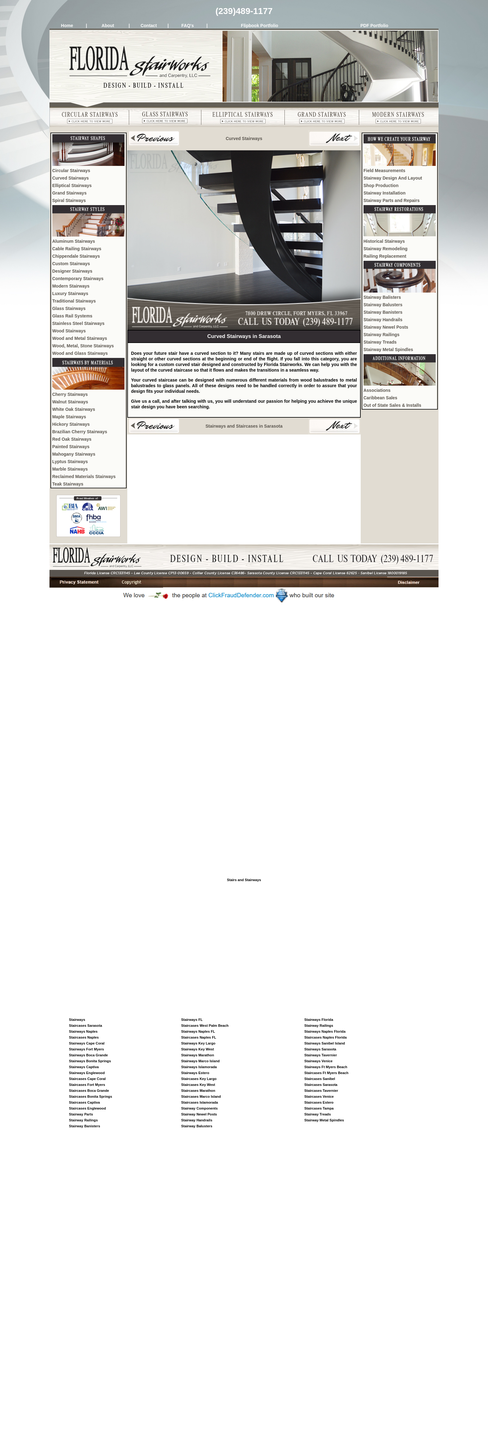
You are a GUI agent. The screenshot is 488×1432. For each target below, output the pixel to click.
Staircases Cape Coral (87, 1079)
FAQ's (187, 25)
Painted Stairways (71, 446)
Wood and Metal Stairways (79, 338)
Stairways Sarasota (320, 1049)
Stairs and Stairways (244, 880)
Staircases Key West (198, 1085)
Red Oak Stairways (72, 439)
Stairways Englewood (87, 1073)
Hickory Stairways (71, 424)
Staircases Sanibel (319, 1079)
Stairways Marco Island (200, 1061)
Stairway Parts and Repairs (392, 200)
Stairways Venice (318, 1061)
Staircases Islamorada (199, 1102)
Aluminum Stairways (73, 241)
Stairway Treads (380, 342)
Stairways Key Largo (198, 1043)
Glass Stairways (69, 308)
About (107, 25)
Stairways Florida (318, 1019)
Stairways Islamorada (199, 1067)
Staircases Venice (319, 1096)
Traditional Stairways (74, 300)
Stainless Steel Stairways (78, 323)
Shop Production (381, 185)
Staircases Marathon (198, 1090)
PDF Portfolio (374, 25)
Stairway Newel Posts (386, 327)
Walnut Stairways (70, 401)
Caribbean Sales (380, 397)
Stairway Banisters (383, 312)
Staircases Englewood (87, 1108)
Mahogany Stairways (74, 454)
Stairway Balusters (383, 304)
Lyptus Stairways (70, 461)
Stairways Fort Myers (86, 1049)
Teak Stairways (67, 483)
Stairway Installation (385, 192)
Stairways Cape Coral (87, 1043)
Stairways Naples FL (198, 1031)
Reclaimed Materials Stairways (84, 476)
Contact (149, 25)
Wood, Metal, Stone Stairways (83, 345)
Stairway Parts (81, 1114)
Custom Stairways (71, 263)
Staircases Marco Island (201, 1096)
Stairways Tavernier (320, 1055)
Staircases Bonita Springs (90, 1096)
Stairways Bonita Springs (90, 1061)
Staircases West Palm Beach (204, 1025)
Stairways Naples (83, 1031)
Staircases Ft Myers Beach (326, 1073)
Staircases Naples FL (198, 1037)
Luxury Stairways (70, 293)
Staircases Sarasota (85, 1025)
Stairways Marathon (197, 1055)
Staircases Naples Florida (325, 1037)
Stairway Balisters (382, 297)
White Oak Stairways (73, 409)
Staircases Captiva (84, 1102)
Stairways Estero (195, 1073)
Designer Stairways (72, 271)
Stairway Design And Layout (393, 178)
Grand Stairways (69, 192)
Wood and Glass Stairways (80, 353)
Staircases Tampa (319, 1108)
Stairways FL (192, 1019)
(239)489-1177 (244, 11)
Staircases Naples (84, 1037)
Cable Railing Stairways (76, 248)
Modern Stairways (71, 286)
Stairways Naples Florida (324, 1031)
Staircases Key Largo (199, 1079)
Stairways (77, 1019)
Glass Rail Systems (72, 315)
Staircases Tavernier (321, 1090)
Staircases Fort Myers (87, 1085)
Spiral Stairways (69, 200)
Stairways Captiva (84, 1067)
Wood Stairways (69, 330)
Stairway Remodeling (386, 248)
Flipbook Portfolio (259, 25)
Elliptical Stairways (72, 185)
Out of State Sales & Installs (392, 405)
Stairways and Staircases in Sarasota (243, 426)
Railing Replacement (385, 256)
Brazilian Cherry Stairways (79, 431)
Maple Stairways (69, 416)
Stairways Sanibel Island (324, 1043)
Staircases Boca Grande (89, 1090)
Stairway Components (199, 1108)
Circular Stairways (71, 170)
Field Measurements (385, 170)
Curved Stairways (70, 178)
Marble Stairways (70, 469)
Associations (377, 390)
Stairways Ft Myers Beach (325, 1067)
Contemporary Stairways (78, 278)
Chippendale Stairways (76, 256)
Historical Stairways (384, 241)
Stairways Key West (197, 1049)
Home (67, 25)
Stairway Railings (382, 334)
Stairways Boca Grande (88, 1055)
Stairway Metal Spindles (388, 349)
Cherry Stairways (70, 394)
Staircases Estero (319, 1102)
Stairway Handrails (383, 319)
